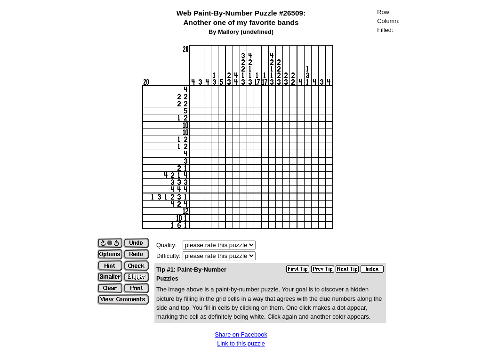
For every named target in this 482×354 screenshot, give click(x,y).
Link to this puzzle (241, 343)
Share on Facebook (241, 334)
